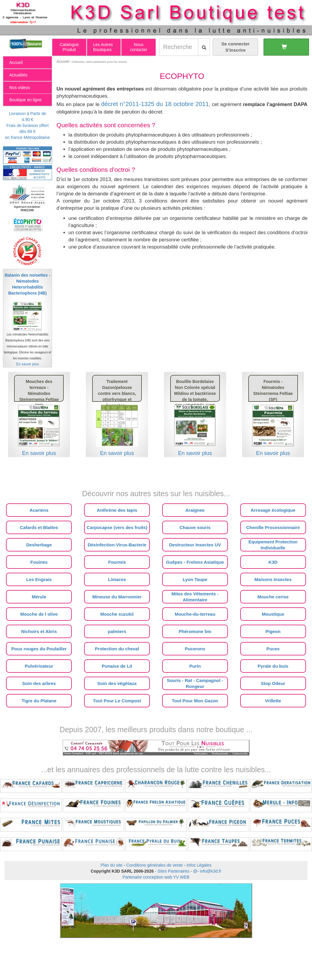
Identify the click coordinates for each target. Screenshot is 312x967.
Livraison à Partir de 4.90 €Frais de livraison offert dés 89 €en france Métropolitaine (27, 125)
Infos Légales (198, 865)
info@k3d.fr (210, 871)
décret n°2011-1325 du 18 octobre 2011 (155, 104)
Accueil (63, 61)
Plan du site (111, 865)
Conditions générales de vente (154, 865)
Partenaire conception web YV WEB (156, 877)
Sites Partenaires (173, 871)
